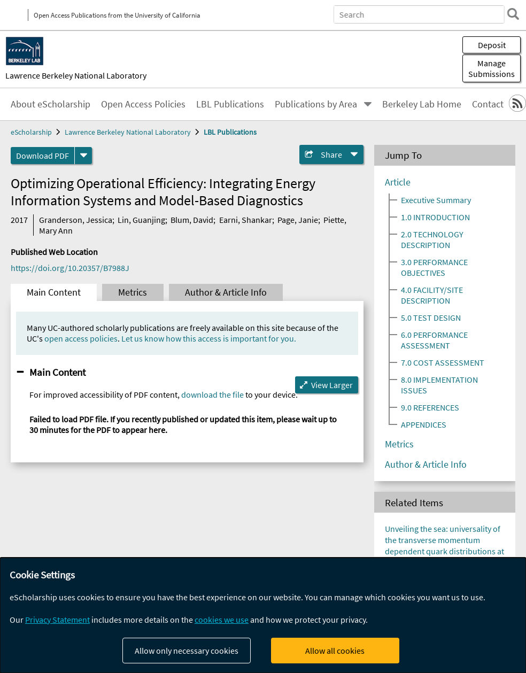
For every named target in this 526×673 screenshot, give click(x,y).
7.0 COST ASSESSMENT (442, 362)
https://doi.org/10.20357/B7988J (70, 267)
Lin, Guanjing (141, 219)
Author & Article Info (226, 292)
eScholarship (31, 132)
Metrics (132, 292)
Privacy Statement (57, 619)
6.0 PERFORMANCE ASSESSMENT (434, 340)
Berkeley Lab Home (421, 104)
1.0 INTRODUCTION (435, 217)
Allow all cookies (335, 650)
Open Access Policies (143, 104)
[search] (512, 13)
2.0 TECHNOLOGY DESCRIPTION (432, 239)
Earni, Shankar (245, 219)
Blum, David (192, 219)
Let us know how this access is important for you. (208, 338)
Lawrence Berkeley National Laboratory (75, 75)
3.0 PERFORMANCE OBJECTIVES (434, 267)
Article (398, 182)
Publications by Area (316, 104)
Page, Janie (297, 219)
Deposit (492, 45)
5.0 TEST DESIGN (431, 317)
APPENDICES (423, 424)
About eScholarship (50, 104)
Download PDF (42, 155)
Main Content (54, 292)
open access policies (81, 338)
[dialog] (263, 615)
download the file (212, 394)
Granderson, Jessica (75, 219)
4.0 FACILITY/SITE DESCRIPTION (432, 295)
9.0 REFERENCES (430, 407)
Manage (491, 68)
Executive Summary (436, 200)
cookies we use (222, 619)
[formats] (83, 155)
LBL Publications (230, 104)
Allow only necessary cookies (186, 650)
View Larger (332, 385)
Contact (488, 104)
